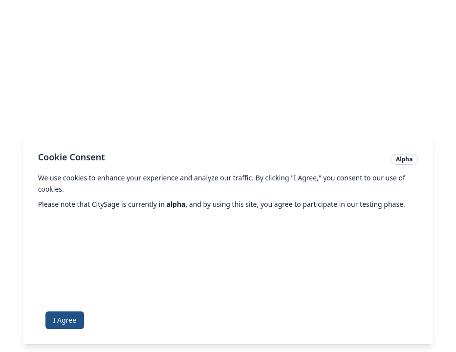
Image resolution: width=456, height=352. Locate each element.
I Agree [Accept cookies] (64, 320)
